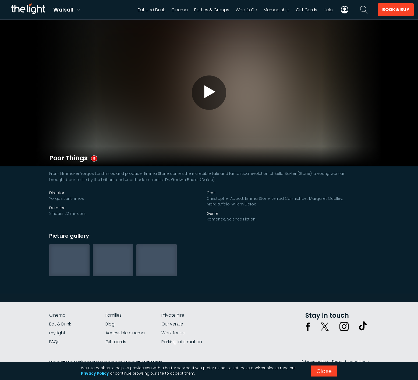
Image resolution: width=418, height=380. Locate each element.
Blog (110, 324)
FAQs (54, 342)
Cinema (57, 315)
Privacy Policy (95, 373)
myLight (57, 333)
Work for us (173, 333)
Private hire (172, 315)
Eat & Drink (60, 324)
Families (113, 315)
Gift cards (115, 342)
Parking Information (181, 342)
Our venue (172, 324)
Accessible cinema (125, 333)
